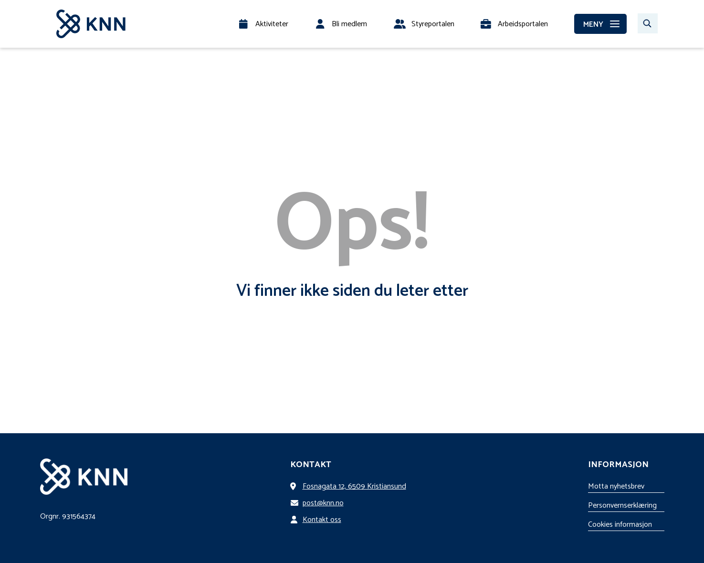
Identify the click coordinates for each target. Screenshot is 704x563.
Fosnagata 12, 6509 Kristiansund (350, 486)
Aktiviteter (271, 24)
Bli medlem (349, 24)
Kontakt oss (317, 519)
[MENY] (600, 24)
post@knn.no (319, 503)
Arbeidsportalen (523, 24)
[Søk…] (648, 23)
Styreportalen (432, 24)
